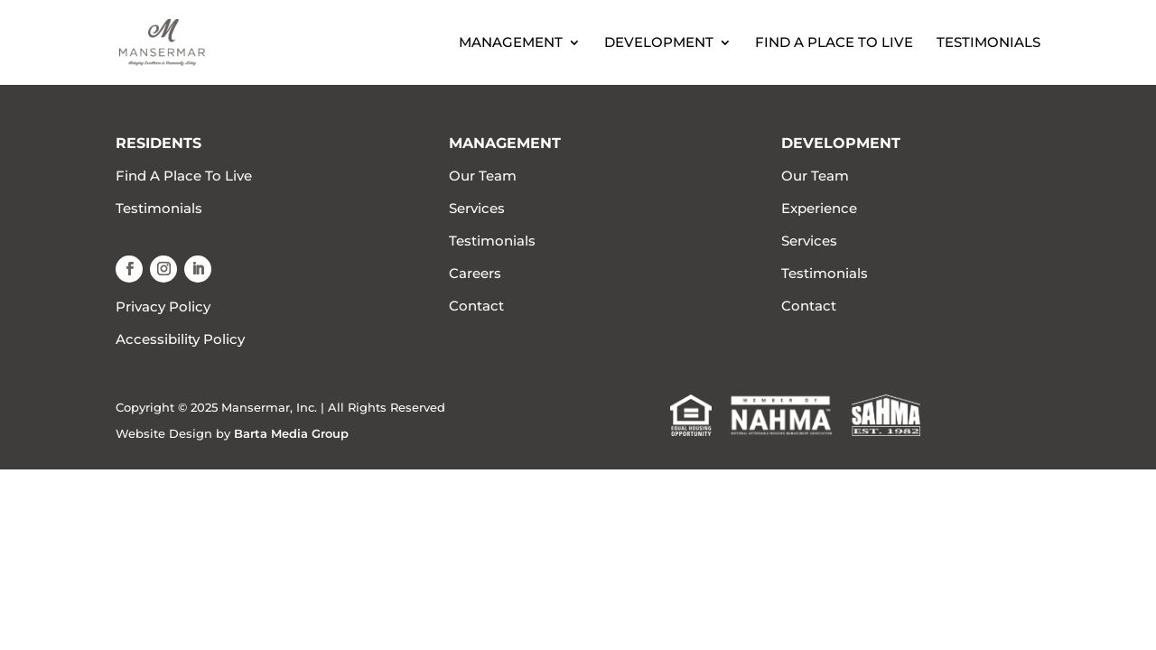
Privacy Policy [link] (163, 306)
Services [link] (477, 208)
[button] (129, 269)
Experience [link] (819, 208)
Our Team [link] (483, 175)
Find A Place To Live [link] (834, 43)
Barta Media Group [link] (291, 433)
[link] (181, 41)
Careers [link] (475, 273)
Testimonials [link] (988, 43)
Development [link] (658, 43)
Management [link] (511, 43)
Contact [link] (476, 305)
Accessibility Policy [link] (180, 339)
